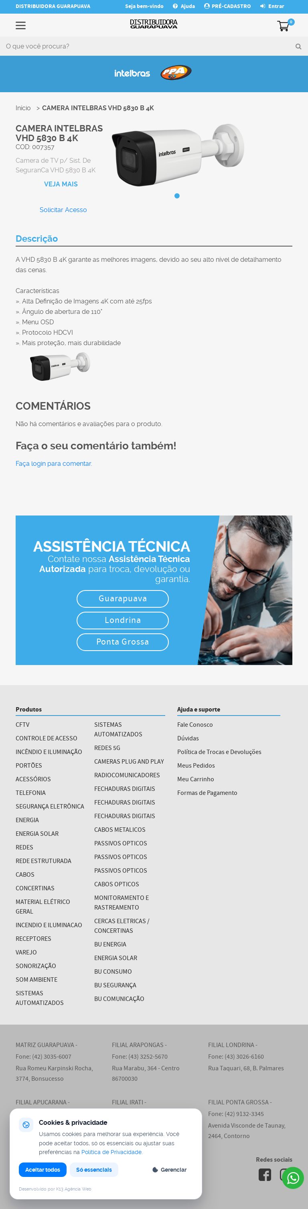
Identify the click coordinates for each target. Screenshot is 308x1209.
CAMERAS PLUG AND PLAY (129, 762)
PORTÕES (29, 766)
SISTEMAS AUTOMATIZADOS (40, 999)
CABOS (25, 875)
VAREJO (26, 953)
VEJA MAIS (61, 184)
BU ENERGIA (110, 945)
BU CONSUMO (113, 972)
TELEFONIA (31, 794)
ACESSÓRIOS (33, 780)
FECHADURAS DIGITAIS (124, 790)
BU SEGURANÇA (115, 986)
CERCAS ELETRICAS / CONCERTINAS (122, 926)
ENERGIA (27, 821)
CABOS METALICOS (120, 830)
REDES (24, 848)
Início (23, 108)
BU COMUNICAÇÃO (119, 1000)
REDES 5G (107, 749)
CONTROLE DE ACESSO (46, 739)
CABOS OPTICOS (116, 885)
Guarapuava (123, 599)
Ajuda (184, 6)
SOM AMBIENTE (36, 980)
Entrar (272, 6)
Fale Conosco (195, 725)
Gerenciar (169, 1170)
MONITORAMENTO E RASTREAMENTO (121, 903)
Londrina (123, 621)
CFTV (22, 725)
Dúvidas (188, 739)
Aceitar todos (42, 1170)
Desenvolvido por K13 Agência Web (55, 1189)
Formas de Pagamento (207, 794)
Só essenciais (94, 1170)
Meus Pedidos (196, 766)
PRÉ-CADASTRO (227, 6)
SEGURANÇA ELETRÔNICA (50, 807)
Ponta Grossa (122, 642)
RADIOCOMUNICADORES (127, 776)
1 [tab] (177, 196)
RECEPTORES (33, 939)
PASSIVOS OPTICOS (120, 844)
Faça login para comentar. (54, 463)
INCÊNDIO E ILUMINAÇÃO (49, 753)
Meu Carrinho (195, 780)
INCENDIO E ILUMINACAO (49, 926)
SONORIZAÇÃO (36, 967)
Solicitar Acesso (63, 210)
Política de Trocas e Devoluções (219, 753)
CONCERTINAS (35, 889)
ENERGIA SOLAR (37, 834)
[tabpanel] (178, 156)
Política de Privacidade (111, 1152)
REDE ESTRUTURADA (43, 862)
